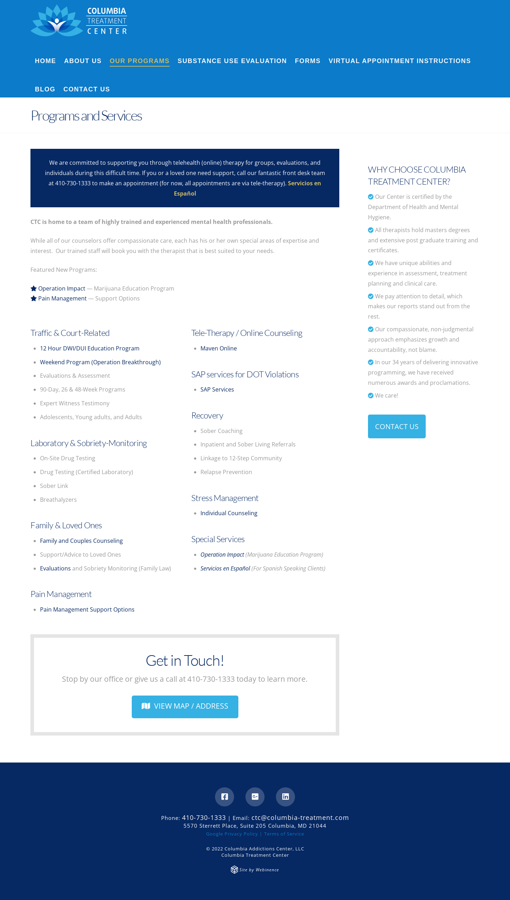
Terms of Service (284, 834)
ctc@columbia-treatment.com (300, 817)
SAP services (212, 374)
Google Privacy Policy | (234, 834)
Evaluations (55, 568)
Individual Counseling (228, 513)
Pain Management (58, 298)
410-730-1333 (73, 183)
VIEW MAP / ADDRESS (185, 706)
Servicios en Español (225, 568)
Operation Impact (57, 288)
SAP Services (217, 389)
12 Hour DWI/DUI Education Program (90, 348)
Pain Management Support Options (87, 609)
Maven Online (218, 348)
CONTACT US (397, 426)
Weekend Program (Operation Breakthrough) (100, 362)
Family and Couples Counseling (81, 541)
